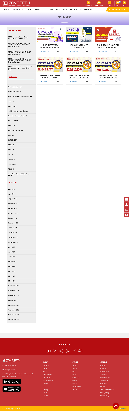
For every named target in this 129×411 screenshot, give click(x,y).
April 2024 (11, 194)
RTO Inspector (76, 387)
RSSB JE (45, 9)
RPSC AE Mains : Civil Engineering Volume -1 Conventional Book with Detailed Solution (19, 60)
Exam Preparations (14, 92)
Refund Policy (104, 396)
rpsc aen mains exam (15, 130)
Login (124, 3)
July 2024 (11, 252)
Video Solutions (105, 377)
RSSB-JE (11, 150)
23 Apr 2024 (45, 81)
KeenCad (124, 409)
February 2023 (13, 213)
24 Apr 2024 (74, 81)
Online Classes (99, 3)
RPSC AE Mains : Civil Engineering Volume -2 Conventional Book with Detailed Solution (19, 52)
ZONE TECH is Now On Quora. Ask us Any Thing (108, 46)
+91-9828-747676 (118, 9)
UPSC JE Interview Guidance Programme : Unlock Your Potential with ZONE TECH (79, 46)
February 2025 (13, 223)
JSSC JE (11, 101)
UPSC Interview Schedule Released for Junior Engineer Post (50, 46)
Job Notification (48, 380)
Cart (118, 3)
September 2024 (13, 319)
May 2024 (11, 281)
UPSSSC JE (75, 377)
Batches (103, 387)
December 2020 (13, 203)
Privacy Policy (104, 393)
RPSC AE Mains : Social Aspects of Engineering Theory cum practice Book (20, 68)
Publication (88, 3)
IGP (81, 9)
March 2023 (12, 261)
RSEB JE (11, 135)
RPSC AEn (11, 125)
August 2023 (12, 199)
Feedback (103, 368)
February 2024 (13, 218)
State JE (74, 368)
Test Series (109, 3)
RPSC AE (64, 9)
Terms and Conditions (107, 390)
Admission (73, 9)
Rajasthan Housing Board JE (18, 116)
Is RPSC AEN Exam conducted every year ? (108, 76)
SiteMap (45, 390)
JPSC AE (74, 390)
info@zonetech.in (10, 370)
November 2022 (13, 286)
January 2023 (13, 232)
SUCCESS (11, 159)
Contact (45, 384)
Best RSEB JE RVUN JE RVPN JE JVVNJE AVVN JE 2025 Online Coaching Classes (19, 45)
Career (45, 368)
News (45, 371)
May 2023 (11, 276)
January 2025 (13, 242)
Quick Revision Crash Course (18, 111)
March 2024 (12, 266)
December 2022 (13, 208)
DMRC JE (75, 380)
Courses (37, 9)
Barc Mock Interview (15, 87)
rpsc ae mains (13, 121)
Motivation (12, 106)
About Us (7, 9)
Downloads (46, 377)
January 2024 (13, 237)
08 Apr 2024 (45, 51)
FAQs (44, 387)
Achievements (47, 374)
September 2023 (13, 315)
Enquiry (102, 365)
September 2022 (13, 310)
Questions (46, 396)
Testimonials (104, 380)
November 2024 (13, 290)
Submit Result (104, 371)
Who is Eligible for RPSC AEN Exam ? (50, 76)
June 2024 (11, 257)
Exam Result (88, 9)
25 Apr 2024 (103, 81)
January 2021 (13, 228)
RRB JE (58, 9)
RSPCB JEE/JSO (13, 140)
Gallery (45, 393)
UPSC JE (11, 169)
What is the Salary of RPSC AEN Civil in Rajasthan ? (79, 76)
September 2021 (13, 305)
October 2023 (12, 300)
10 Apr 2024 (74, 51)
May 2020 (11, 271)
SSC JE (51, 9)
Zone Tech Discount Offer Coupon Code (19, 174)
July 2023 (11, 247)
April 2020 (11, 189)
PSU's (73, 371)
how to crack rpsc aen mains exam (20, 96)
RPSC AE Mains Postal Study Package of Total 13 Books (18, 37)
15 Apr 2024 (103, 51)
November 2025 (13, 295)
